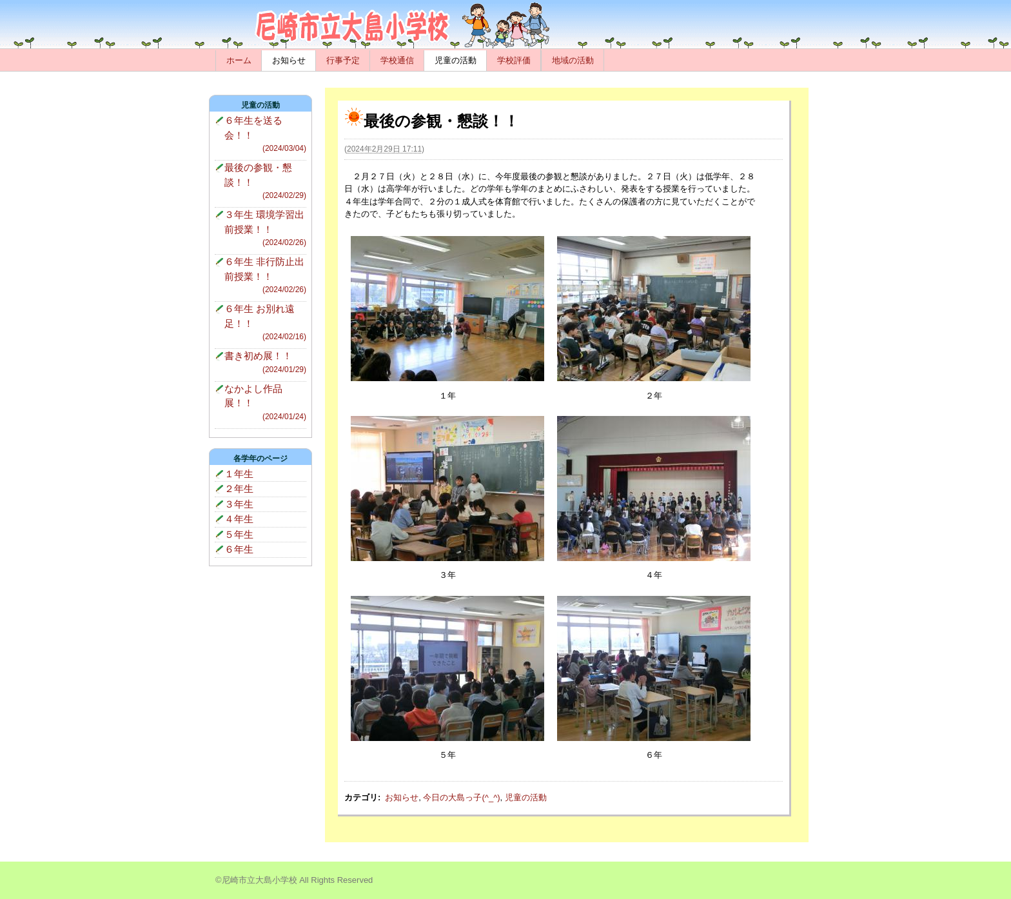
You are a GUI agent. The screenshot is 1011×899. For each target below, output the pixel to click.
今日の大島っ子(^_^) (461, 797)
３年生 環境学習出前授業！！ (265, 228)
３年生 (238, 504)
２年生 (238, 488)
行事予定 (343, 60)
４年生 (238, 518)
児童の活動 (455, 60)
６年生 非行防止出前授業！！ (265, 275)
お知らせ (289, 60)
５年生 (238, 534)
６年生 (238, 549)
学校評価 (514, 60)
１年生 (238, 473)
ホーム (238, 60)
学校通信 (397, 60)
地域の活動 (573, 60)
